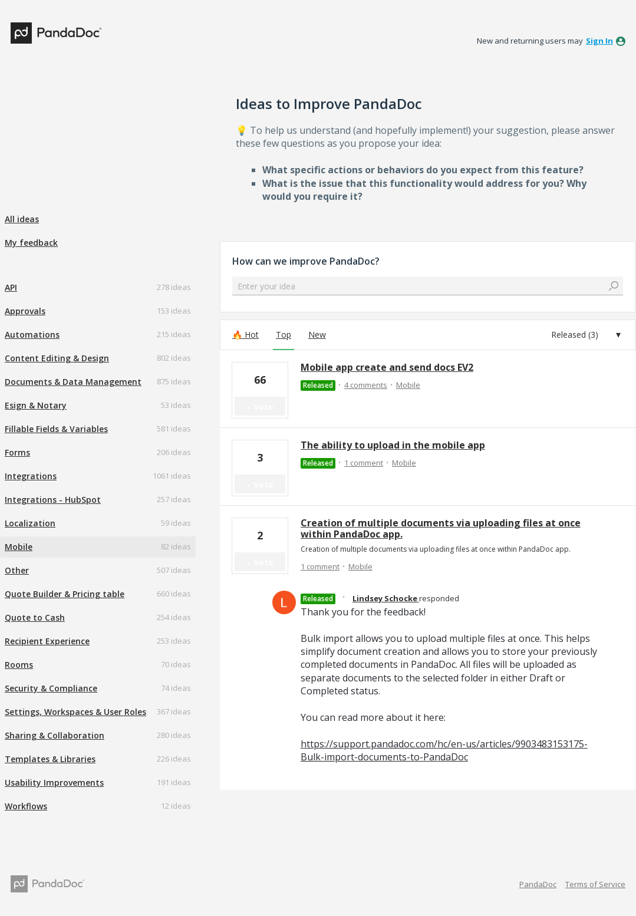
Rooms (19, 664)
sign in (599, 40)
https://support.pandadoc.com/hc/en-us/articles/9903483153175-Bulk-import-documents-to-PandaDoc (444, 750)
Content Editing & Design (57, 358)
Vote (263, 406)
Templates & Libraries (50, 759)
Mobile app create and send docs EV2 (387, 367)
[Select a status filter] (586, 335)
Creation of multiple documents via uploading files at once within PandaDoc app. (441, 528)
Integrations (31, 476)
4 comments (365, 385)
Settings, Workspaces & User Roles (75, 711)
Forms (17, 452)
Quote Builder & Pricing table (64, 593)
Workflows (26, 806)
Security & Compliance (51, 688)
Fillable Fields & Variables (56, 428)
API (11, 287)
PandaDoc (537, 884)
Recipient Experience (47, 641)
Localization (30, 523)
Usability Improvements (54, 782)
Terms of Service (595, 884)
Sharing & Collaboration (54, 735)
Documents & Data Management (73, 381)
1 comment (363, 462)
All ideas (22, 219)
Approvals (25, 311)
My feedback (31, 242)
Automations (32, 334)
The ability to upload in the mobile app (393, 445)
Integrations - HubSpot (53, 499)
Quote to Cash (35, 617)
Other (17, 570)
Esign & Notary (36, 405)
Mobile (18, 546)
